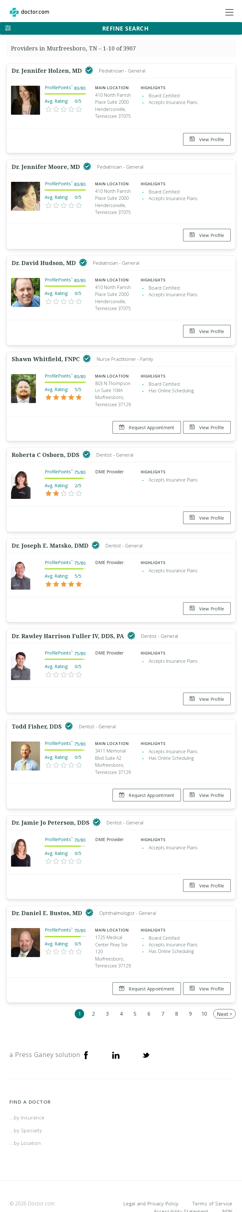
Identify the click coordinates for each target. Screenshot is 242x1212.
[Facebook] (86, 1029)
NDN (227, 1185)
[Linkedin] (116, 1029)
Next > (224, 987)
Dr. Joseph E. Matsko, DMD (51, 532)
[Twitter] (146, 1029)
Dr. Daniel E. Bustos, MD (48, 889)
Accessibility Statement (181, 1185)
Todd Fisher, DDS (37, 708)
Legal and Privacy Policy (151, 1177)
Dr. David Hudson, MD (45, 257)
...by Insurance (26, 1091)
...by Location (25, 1117)
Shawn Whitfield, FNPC (46, 351)
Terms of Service (213, 1177)
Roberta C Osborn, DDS (46, 444)
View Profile (207, 139)
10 (204, 987)
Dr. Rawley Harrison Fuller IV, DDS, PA (69, 620)
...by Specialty (25, 1104)
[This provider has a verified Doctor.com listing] (89, 70)
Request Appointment (144, 420)
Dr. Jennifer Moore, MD (47, 164)
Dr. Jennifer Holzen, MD (48, 70)
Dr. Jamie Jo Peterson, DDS (51, 801)
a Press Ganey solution (44, 1028)
